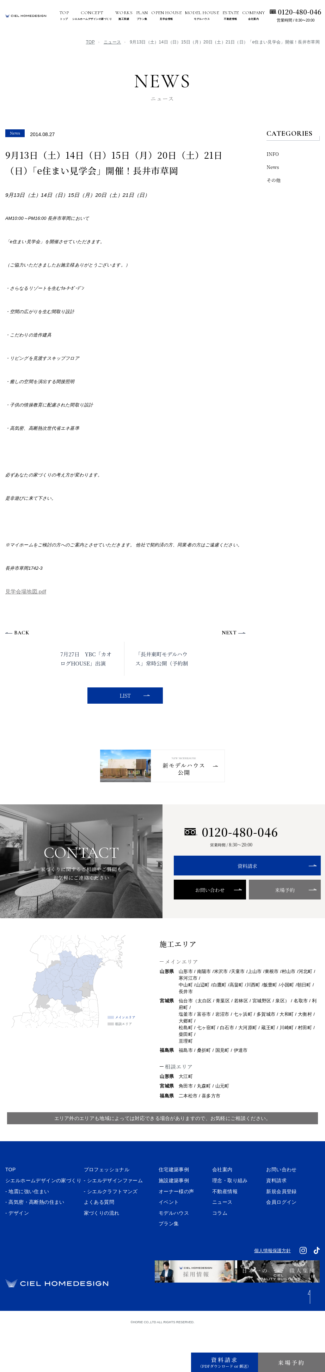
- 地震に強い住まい (27, 1214)
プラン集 (169, 1246)
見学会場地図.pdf (25, 591)
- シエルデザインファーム (113, 1203)
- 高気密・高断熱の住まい (35, 1224)
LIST (123, 695)
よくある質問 (99, 1224)
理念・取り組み (230, 1203)
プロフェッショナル (107, 1192)
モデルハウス (174, 1235)
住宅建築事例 (174, 1192)
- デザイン (17, 1235)
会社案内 (222, 1192)
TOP (90, 42)
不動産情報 (225, 1214)
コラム (219, 1235)
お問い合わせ (202, 912)
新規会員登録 (281, 1214)
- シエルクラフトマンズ (111, 1214)
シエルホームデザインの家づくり (43, 1203)
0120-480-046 (299, 11)
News (272, 167)
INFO (272, 154)
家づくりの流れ (101, 1235)
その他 (273, 180)
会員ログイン (281, 1224)
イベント (169, 1224)
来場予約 (260, 912)
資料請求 (231, 888)
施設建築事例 (174, 1203)
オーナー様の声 (176, 1214)
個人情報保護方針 (272, 1273)
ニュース (112, 42)
